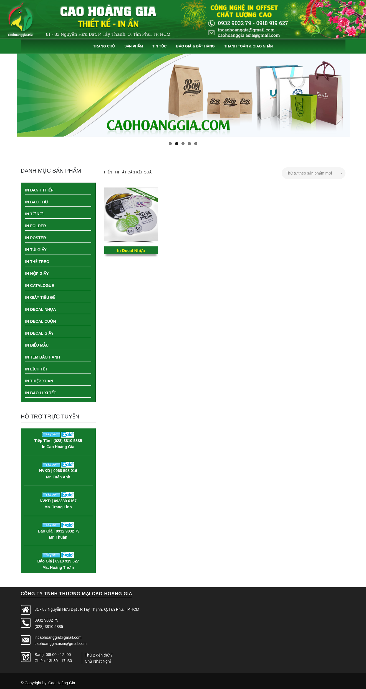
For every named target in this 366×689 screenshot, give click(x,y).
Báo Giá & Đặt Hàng (195, 46)
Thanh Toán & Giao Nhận (248, 46)
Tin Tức (159, 46)
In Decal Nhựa (131, 250)
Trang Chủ (104, 46)
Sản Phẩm (133, 46)
